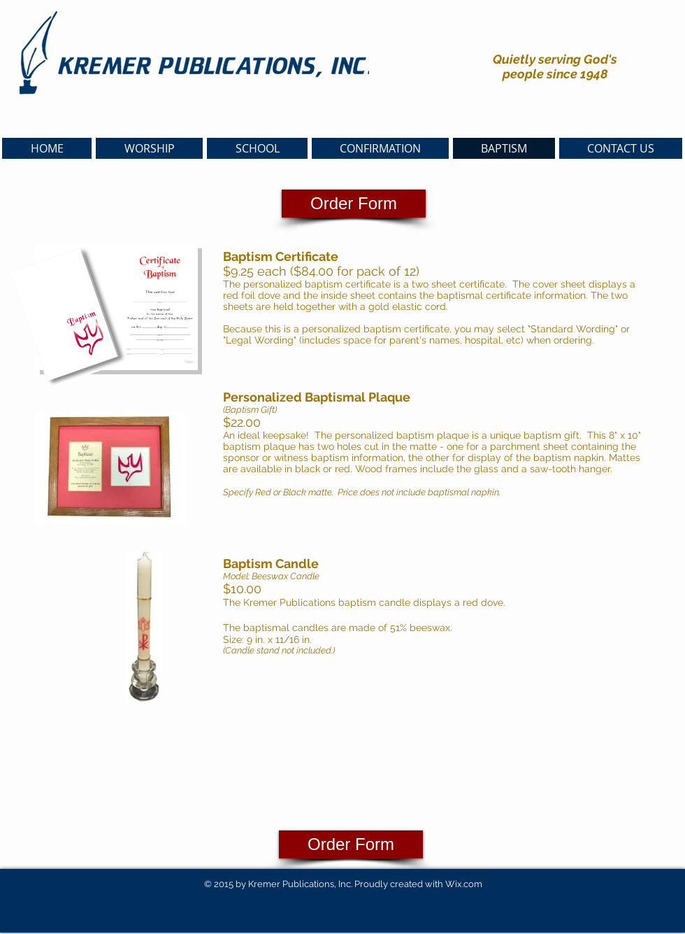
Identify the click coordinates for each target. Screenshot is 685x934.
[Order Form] (354, 204)
